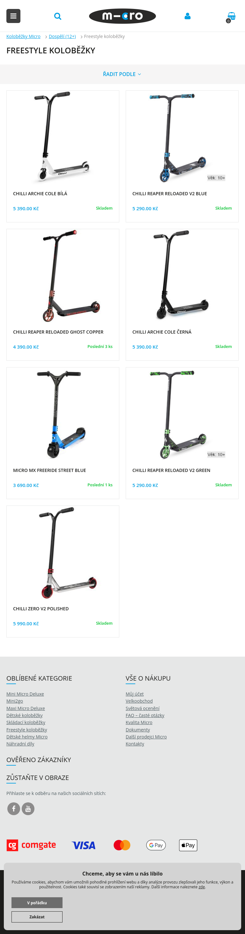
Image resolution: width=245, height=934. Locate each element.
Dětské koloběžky (24, 715)
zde (201, 887)
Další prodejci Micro (146, 737)
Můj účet (135, 694)
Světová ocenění (143, 708)
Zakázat (36, 917)
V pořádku (37, 903)
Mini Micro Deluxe (25, 694)
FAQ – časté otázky (145, 715)
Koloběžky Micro (23, 36)
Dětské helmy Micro (27, 737)
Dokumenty (138, 730)
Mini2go (14, 701)
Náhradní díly (20, 744)
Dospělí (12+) (62, 36)
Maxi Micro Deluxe (25, 708)
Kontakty (135, 744)
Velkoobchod (139, 701)
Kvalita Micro (139, 722)
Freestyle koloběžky (26, 730)
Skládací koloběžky (25, 722)
